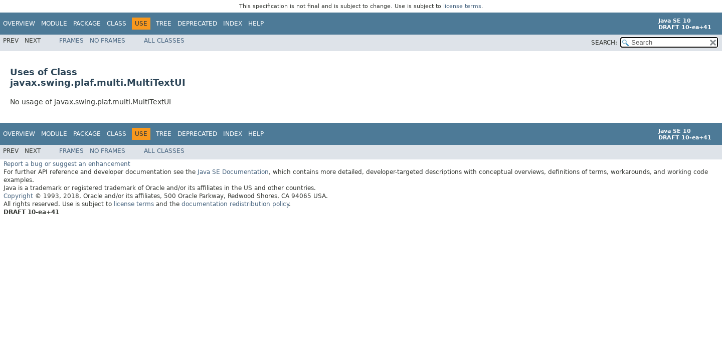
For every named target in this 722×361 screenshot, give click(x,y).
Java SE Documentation (233, 171)
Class (116, 23)
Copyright (18, 195)
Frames (71, 40)
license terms (462, 6)
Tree (163, 23)
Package (87, 23)
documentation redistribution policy (235, 203)
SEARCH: (604, 42)
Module (54, 23)
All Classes (164, 40)
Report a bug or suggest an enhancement (67, 163)
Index (232, 23)
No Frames (107, 40)
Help (256, 23)
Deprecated (197, 23)
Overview (19, 23)
